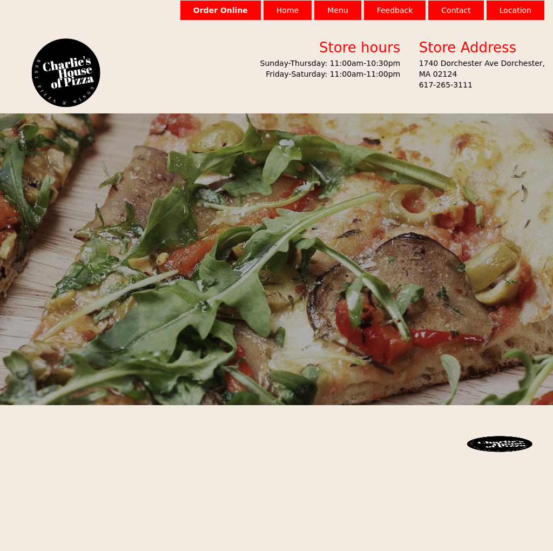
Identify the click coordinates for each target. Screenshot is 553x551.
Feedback (395, 10)
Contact (455, 10)
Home (287, 10)
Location (515, 10)
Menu (337, 10)
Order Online (220, 10)
